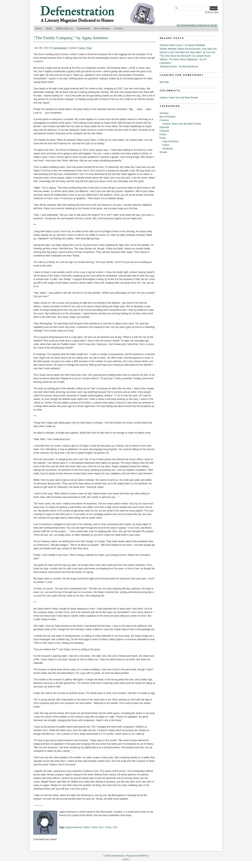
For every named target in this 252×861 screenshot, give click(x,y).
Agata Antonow (74, 827)
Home (38, 28)
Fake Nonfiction (170, 141)
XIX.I (115, 827)
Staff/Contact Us (64, 28)
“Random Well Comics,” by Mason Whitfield (182, 45)
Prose (89, 48)
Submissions (83, 28)
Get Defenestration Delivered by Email (197, 25)
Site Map (164, 82)
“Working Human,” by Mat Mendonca (178, 66)
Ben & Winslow (102, 28)
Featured (164, 130)
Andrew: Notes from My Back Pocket (178, 97)
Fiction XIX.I (97, 827)
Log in (125, 859)
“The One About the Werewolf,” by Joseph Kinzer (185, 56)
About (49, 28)
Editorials (164, 127)
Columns (164, 120)
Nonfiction (167, 148)
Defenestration (60, 48)
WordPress (143, 856)
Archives (118, 28)
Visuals (163, 152)
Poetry (162, 134)
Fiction (82, 48)
